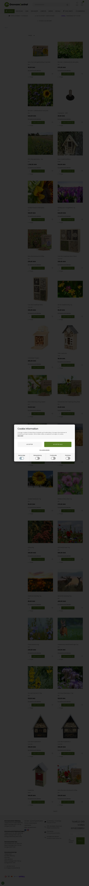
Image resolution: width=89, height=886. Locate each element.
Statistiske (68, 457)
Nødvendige (21, 457)
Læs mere (20, 436)
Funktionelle (53, 457)
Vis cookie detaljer (44, 450)
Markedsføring (37, 457)
